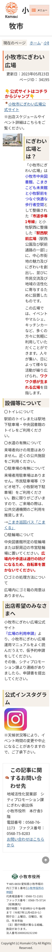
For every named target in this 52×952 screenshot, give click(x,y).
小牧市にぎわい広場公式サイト (25, 106)
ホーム (35, 43)
